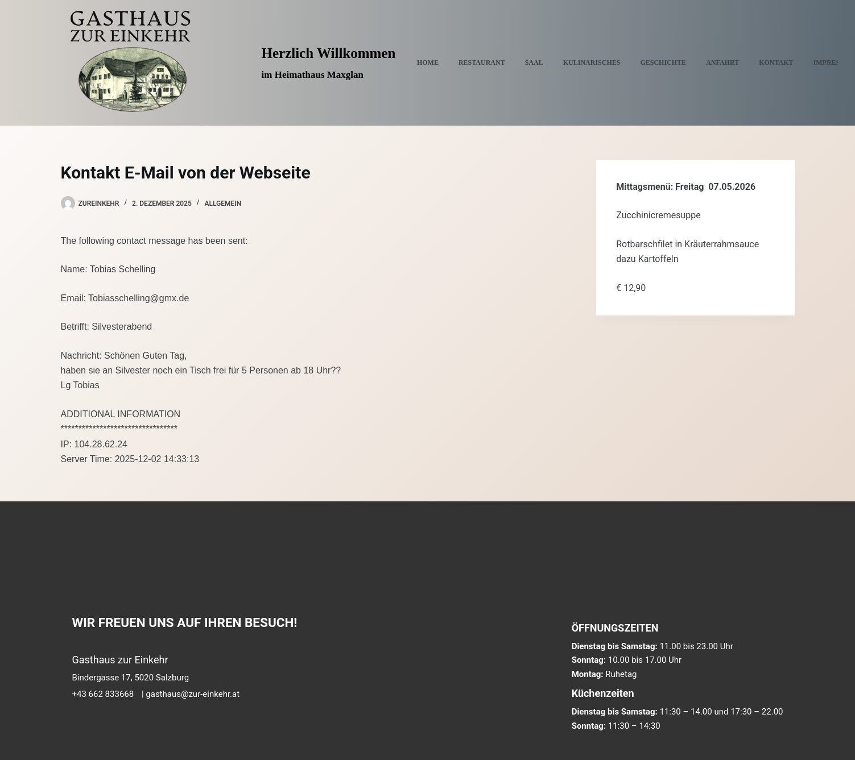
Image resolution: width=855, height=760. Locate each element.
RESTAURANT (482, 63)
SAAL (534, 63)
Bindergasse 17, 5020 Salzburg (130, 677)
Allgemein (222, 203)
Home (428, 63)
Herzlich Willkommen (329, 53)
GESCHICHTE (663, 63)
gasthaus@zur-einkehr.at (192, 694)
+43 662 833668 (103, 694)
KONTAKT (776, 63)
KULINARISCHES (592, 63)
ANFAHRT (722, 63)
